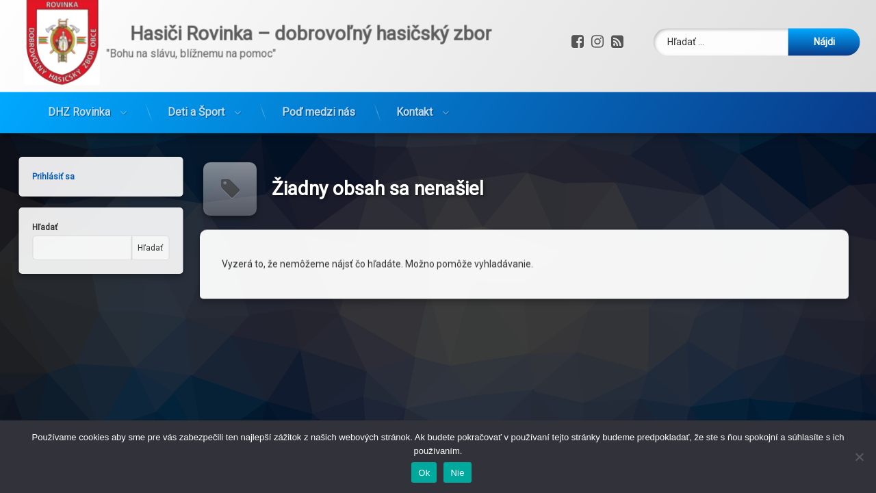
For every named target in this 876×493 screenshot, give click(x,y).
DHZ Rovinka (79, 74)
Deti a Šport (196, 74)
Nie (457, 473)
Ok (424, 473)
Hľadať (107, 248)
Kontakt (414, 74)
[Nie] (859, 457)
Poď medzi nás (318, 74)
